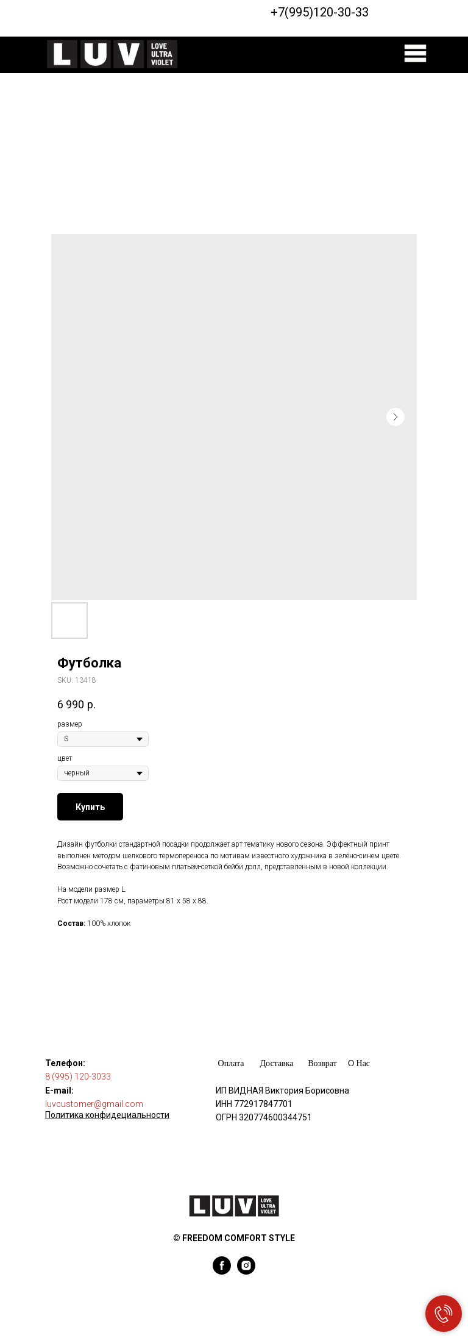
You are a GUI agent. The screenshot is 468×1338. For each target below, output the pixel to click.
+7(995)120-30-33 (320, 12)
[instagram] (246, 1271)
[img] (415, 53)
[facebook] (222, 1271)
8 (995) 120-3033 (78, 1076)
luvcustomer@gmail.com (94, 1104)
